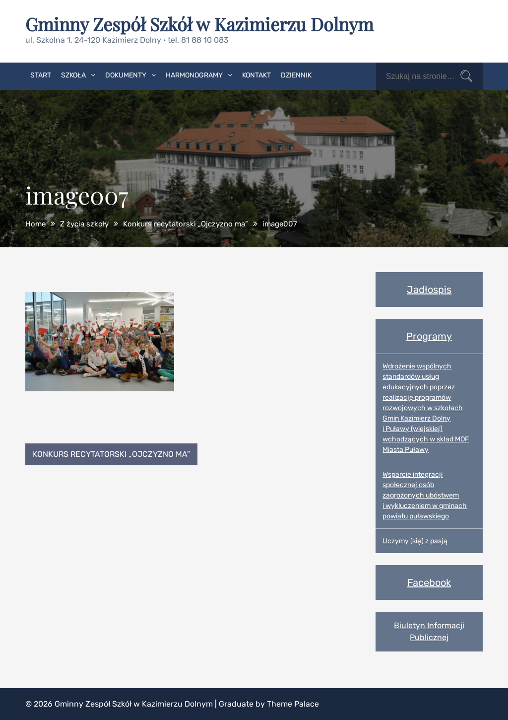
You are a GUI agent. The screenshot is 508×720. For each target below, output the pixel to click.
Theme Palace (293, 704)
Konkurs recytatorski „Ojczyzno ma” (111, 454)
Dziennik (296, 75)
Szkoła (73, 75)
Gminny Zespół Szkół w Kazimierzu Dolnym (199, 24)
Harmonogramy (194, 75)
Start (40, 75)
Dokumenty (125, 75)
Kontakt (256, 75)
